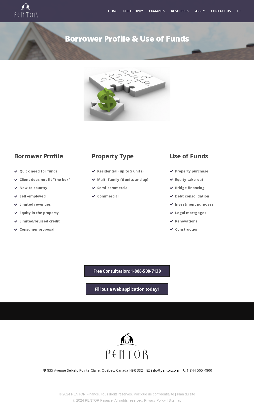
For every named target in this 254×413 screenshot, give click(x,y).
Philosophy (133, 11)
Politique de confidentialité (154, 394)
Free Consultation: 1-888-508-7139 (127, 271)
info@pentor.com (165, 370)
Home (112, 11)
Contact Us (221, 11)
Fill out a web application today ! (127, 289)
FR (239, 11)
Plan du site (186, 394)
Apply (200, 11)
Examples (157, 11)
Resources (180, 11)
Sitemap (175, 400)
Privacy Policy (155, 400)
